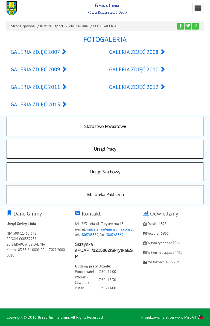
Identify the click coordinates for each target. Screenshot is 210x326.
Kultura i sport (51, 26)
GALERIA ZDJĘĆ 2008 (137, 52)
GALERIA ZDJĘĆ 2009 (39, 69)
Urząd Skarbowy (105, 171)
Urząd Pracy (105, 149)
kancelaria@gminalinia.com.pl (110, 229)
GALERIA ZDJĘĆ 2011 (39, 87)
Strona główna (23, 26)
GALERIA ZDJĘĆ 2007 (39, 52)
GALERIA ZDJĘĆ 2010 (137, 69)
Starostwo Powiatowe (105, 126)
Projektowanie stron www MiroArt (172, 317)
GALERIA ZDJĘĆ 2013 (39, 104)
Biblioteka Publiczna (105, 194)
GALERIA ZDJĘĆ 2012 (137, 87)
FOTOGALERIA (104, 26)
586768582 (89, 234)
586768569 (114, 234)
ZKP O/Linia (78, 26)
